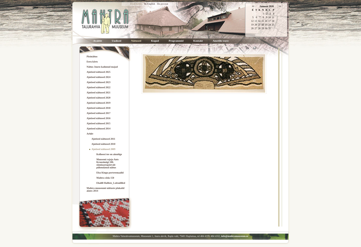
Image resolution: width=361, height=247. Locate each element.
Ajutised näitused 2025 (98, 72)
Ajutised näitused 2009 (103, 149)
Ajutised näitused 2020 (98, 97)
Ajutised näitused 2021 (98, 92)
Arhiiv (90, 133)
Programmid (176, 40)
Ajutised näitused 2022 (98, 87)
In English (149, 3)
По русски (162, 3)
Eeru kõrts (92, 61)
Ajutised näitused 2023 (98, 82)
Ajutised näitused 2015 (98, 123)
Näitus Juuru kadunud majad (102, 66)
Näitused (136, 40)
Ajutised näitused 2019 (98, 102)
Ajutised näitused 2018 (98, 108)
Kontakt (198, 40)
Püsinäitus (92, 56)
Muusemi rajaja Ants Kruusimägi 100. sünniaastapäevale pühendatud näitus (107, 163)
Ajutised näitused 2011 (103, 138)
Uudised (116, 40)
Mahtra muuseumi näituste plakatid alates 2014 (105, 189)
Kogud (155, 40)
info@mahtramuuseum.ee (234, 236)
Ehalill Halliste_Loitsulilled (110, 183)
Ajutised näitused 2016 (98, 118)
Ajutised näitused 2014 (98, 128)
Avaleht (97, 40)
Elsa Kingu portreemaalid (110, 172)
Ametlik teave (221, 40)
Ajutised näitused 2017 (98, 113)
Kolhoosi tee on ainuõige (109, 154)
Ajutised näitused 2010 (103, 144)
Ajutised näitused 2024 (98, 77)
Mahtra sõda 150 (105, 177)
